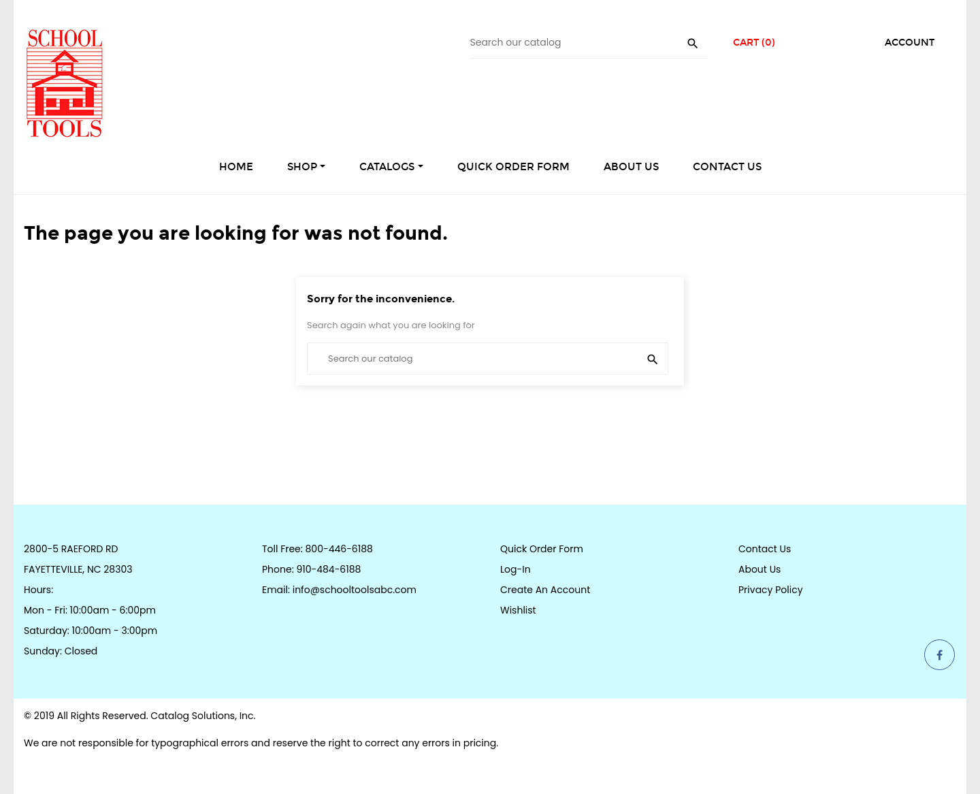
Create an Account (545, 590)
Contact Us (764, 549)
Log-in (515, 569)
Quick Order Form (541, 549)
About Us (759, 569)
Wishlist (518, 610)
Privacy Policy (770, 590)
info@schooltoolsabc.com (354, 590)
